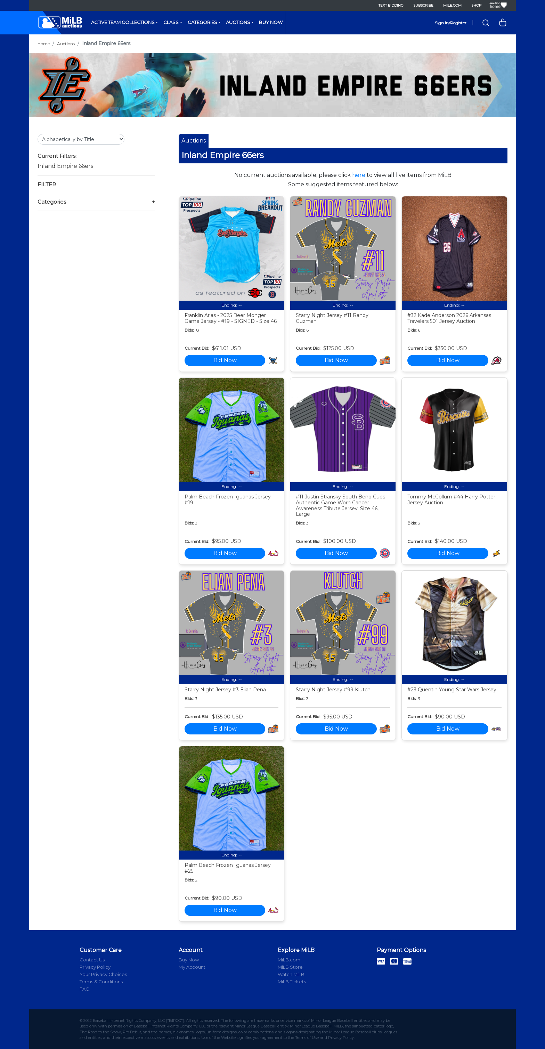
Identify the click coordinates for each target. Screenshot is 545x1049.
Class (171, 22)
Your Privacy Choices (103, 974)
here (358, 175)
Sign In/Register (450, 22)
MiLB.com (452, 5)
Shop (476, 5)
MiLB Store (290, 967)
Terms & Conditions (101, 981)
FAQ (85, 989)
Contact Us (92, 959)
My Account (192, 967)
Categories (202, 22)
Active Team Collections (123, 22)
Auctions (238, 22)
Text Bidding (391, 5)
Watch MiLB (291, 974)
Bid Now (225, 360)
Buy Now (271, 22)
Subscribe (423, 5)
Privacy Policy (95, 967)
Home (44, 43)
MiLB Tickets (292, 981)
